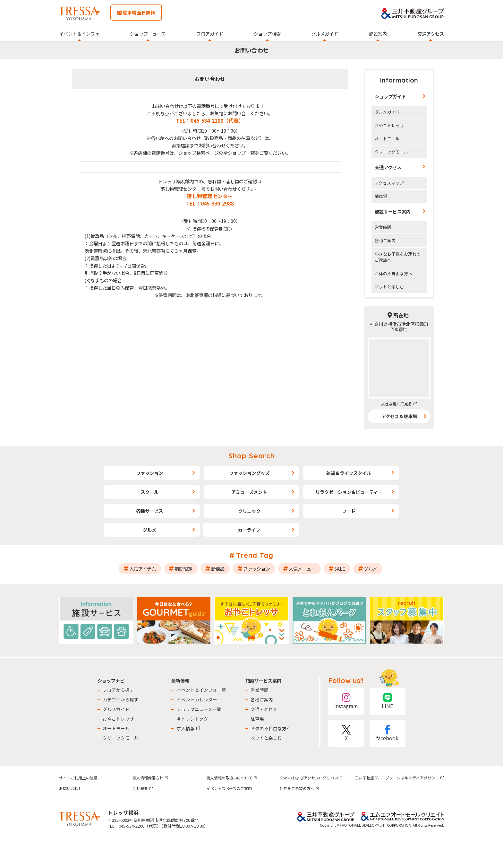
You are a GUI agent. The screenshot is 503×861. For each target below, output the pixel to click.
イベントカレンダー (197, 699)
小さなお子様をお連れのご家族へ (398, 257)
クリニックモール (391, 152)
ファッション (149, 473)
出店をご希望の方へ (300, 788)
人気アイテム (142, 568)
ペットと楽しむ (389, 287)
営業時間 (383, 227)
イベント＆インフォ (79, 33)
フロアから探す (118, 690)
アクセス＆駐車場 (399, 416)
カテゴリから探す (121, 699)
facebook (387, 733)
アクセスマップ (389, 183)
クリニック (249, 510)
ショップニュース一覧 (199, 709)
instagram (346, 701)
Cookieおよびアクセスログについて (311, 777)
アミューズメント (249, 491)
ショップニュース (148, 33)
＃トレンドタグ (192, 719)
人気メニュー (302, 568)
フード (348, 510)
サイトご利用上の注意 (78, 777)
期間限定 (183, 568)
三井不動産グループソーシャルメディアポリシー (399, 777)
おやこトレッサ (389, 125)
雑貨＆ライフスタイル (348, 473)
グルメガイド (324, 33)
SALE (339, 568)
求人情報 (188, 728)
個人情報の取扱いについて (232, 777)
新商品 (218, 568)
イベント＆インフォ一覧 (201, 690)
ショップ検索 (267, 33)
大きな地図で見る (399, 403)
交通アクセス (430, 33)
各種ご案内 (385, 240)
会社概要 (142, 788)
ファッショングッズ (249, 473)
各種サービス (149, 510)
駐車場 (381, 196)
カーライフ (249, 529)
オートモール (387, 139)
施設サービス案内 (393, 211)
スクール (149, 491)
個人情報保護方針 (150, 777)
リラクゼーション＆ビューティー (348, 491)
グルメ (149, 529)
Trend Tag (255, 555)
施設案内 (378, 33)
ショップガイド (390, 96)
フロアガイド (209, 33)
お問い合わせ (70, 788)
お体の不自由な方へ (393, 273)
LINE (387, 701)
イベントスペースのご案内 (229, 788)
